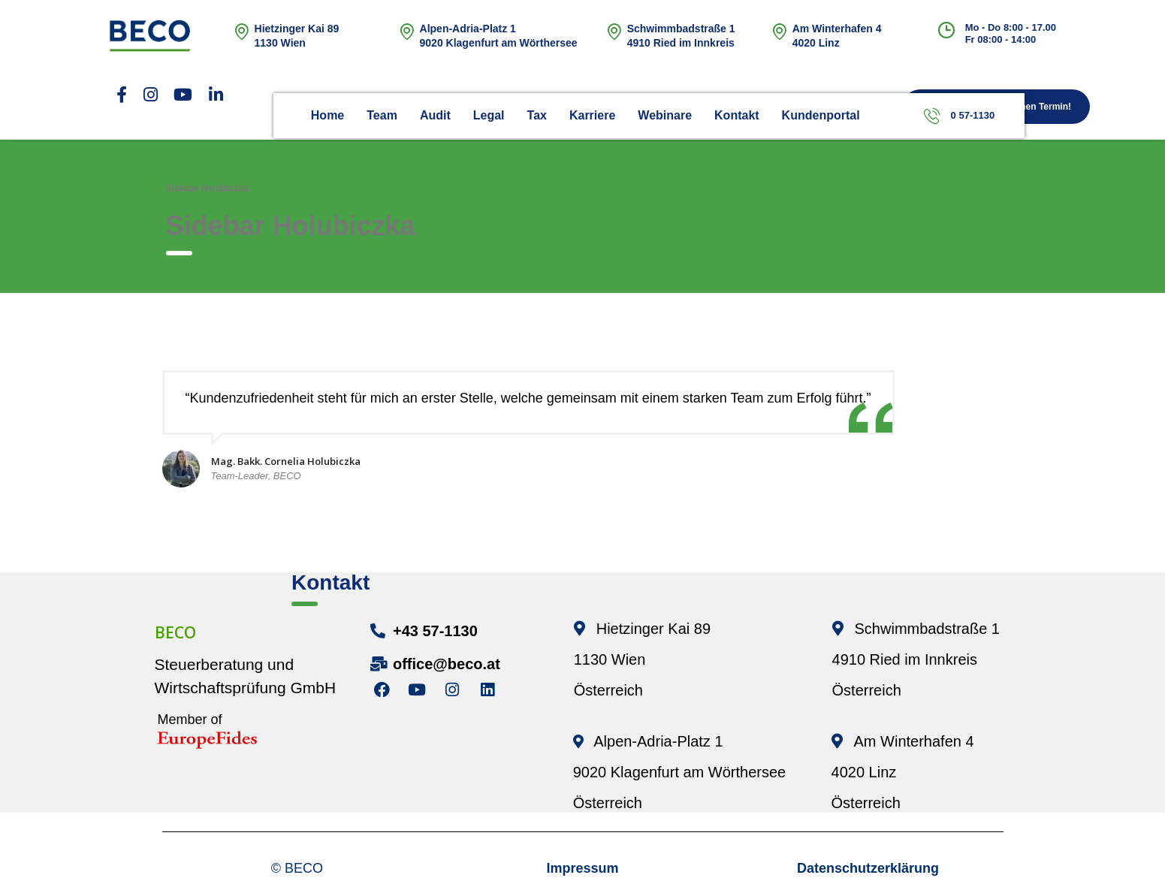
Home (327, 115)
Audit (435, 115)
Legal (489, 115)
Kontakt (736, 115)
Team (382, 115)
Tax (537, 115)
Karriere (592, 115)
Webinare (665, 115)
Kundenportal (821, 115)
